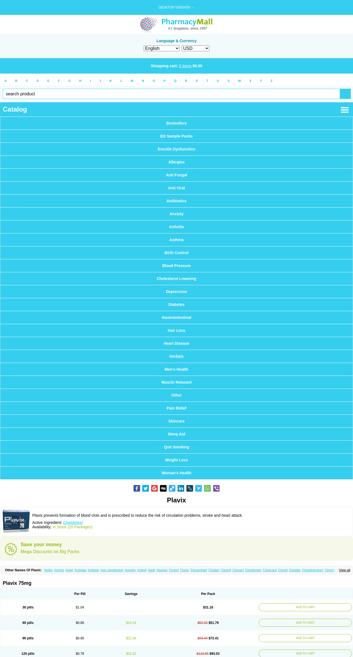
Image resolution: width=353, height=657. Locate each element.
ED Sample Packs (176, 136)
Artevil (141, 570)
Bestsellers (176, 123)
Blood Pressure (176, 265)
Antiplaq (80, 570)
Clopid (283, 570)
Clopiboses (253, 570)
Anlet (69, 570)
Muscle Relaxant (176, 382)
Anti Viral (176, 188)
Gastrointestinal (176, 317)
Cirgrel (173, 570)
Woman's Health (176, 473)
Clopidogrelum (312, 570)
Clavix (184, 570)
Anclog (59, 570)
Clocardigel (198, 570)
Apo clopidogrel (111, 570)
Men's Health (176, 369)
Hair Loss (176, 330)
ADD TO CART (304, 607)
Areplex (130, 570)
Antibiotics (176, 201)
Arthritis (176, 227)
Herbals (176, 356)
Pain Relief (176, 408)
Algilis (48, 570)
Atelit (151, 570)
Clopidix (295, 570)
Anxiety (177, 214)
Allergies (176, 162)
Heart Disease (176, 343)
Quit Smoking (176, 447)
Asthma (176, 240)
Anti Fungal (176, 175)
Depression (176, 291)
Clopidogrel (73, 522)
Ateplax (161, 570)
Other (176, 395)
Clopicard (270, 570)
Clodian (214, 570)
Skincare (176, 421)
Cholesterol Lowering (176, 278)
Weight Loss (176, 460)
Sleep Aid (176, 434)
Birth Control (176, 253)
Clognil (226, 570)
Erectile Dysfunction (176, 149)
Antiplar (93, 570)
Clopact (238, 570)
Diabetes (176, 304)
